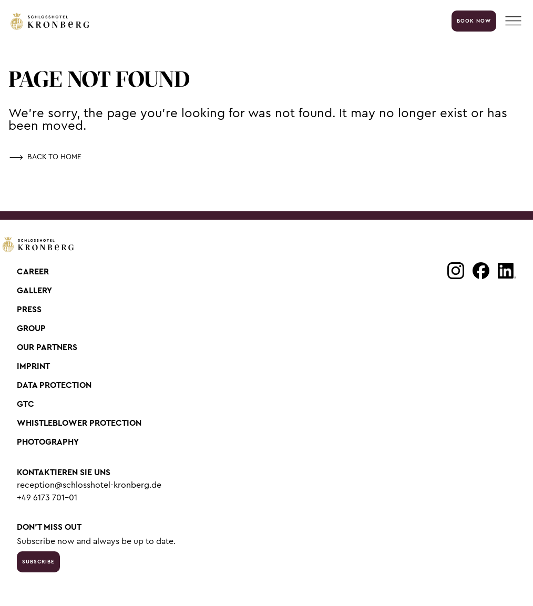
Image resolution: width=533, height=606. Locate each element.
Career (33, 272)
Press (29, 309)
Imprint (33, 366)
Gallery (34, 290)
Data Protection (54, 385)
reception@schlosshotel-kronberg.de (89, 485)
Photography (48, 442)
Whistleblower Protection (79, 423)
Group (31, 328)
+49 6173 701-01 (47, 498)
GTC (25, 404)
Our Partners (47, 347)
